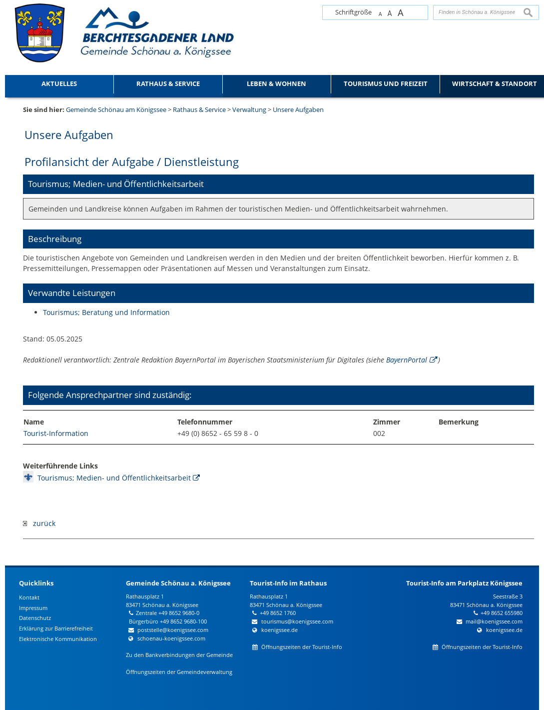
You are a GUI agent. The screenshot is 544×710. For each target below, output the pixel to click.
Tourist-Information (55, 433)
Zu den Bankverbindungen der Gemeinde (179, 654)
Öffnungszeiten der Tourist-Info (301, 646)
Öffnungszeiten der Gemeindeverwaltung (179, 672)
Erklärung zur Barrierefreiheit (56, 628)
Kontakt (29, 597)
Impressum (33, 608)
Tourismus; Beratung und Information (106, 312)
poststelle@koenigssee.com (172, 630)
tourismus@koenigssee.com (297, 621)
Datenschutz (35, 618)
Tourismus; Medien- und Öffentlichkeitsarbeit (114, 477)
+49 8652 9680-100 (183, 621)
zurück (39, 523)
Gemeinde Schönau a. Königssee (178, 583)
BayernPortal (406, 359)
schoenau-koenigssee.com (171, 638)
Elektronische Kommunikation (58, 638)
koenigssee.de (279, 630)
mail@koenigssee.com (494, 621)
